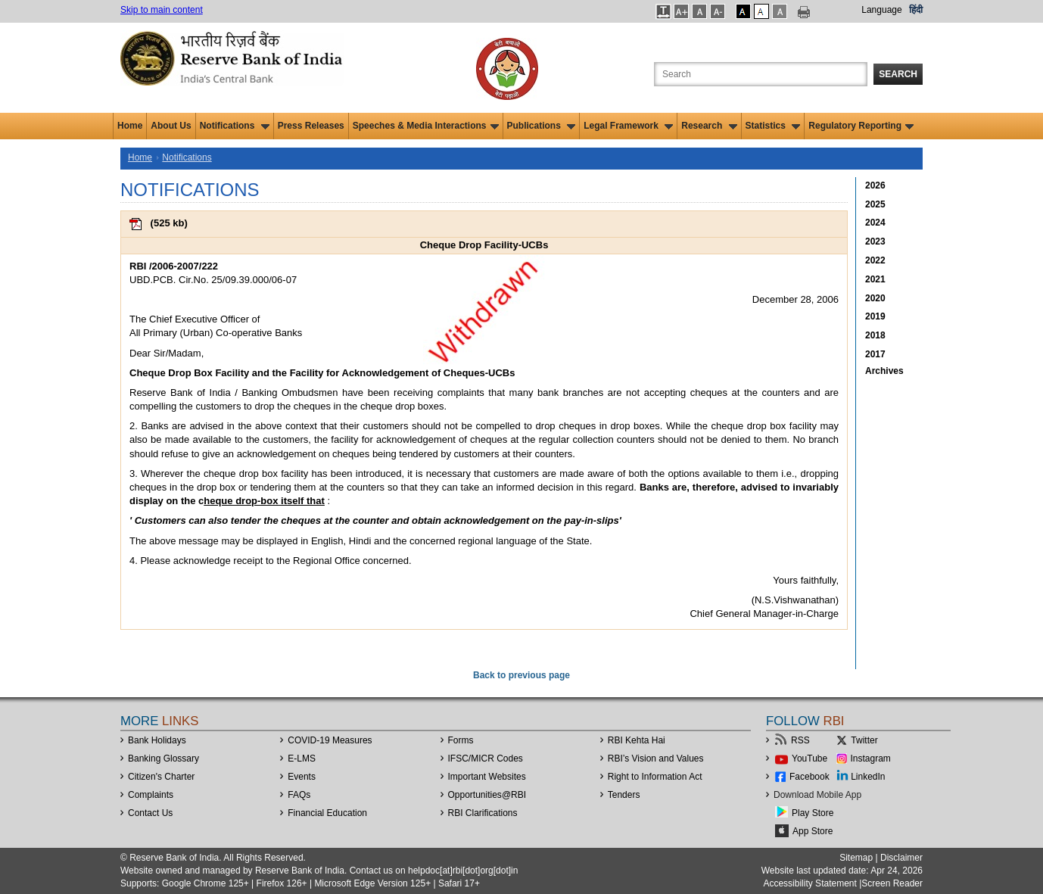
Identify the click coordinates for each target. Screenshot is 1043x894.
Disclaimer (901, 857)
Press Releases (311, 125)
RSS (800, 740)
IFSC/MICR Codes (485, 758)
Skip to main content (161, 10)
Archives (884, 371)
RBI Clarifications (483, 813)
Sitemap (856, 857)
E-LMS (302, 758)
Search (898, 74)
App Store (812, 831)
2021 (875, 279)
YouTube (809, 758)
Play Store (812, 813)
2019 (875, 316)
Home (129, 125)
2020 (875, 298)
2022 (875, 260)
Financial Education (327, 813)
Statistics (773, 125)
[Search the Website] (760, 74)
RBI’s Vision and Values (656, 758)
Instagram (871, 758)
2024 (875, 222)
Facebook (809, 776)
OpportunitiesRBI (487, 795)
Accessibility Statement (809, 883)
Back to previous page (521, 675)
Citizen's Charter (161, 776)
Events (302, 776)
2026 (875, 185)
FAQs (299, 795)
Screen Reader (892, 883)
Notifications (234, 125)
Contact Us (150, 813)
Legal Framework (628, 125)
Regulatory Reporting (861, 125)
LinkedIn (868, 776)
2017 (875, 354)
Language (881, 10)
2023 (875, 241)
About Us (171, 125)
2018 (875, 335)
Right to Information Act (655, 776)
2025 (875, 204)
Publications (541, 125)
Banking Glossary (163, 758)
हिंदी (916, 10)
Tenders (624, 795)
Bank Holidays (157, 740)
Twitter (864, 740)
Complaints (150, 795)
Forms (461, 740)
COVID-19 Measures (330, 740)
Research (708, 125)
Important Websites (487, 776)
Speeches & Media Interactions (426, 125)
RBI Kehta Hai (636, 740)
